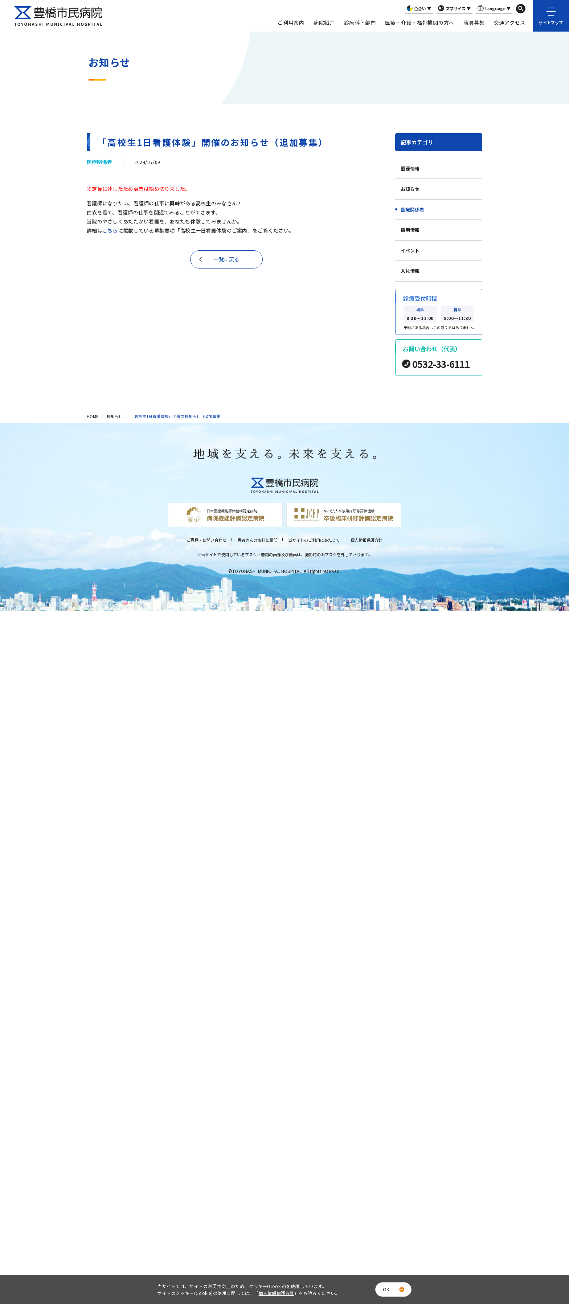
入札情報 (410, 270)
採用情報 (410, 229)
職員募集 (474, 22)
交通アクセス (509, 22)
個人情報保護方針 (366, 540)
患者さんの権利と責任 (257, 540)
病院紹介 (324, 22)
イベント (410, 250)
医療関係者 (412, 209)
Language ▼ (493, 8)
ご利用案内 (291, 22)
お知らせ (410, 188)
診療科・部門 (360, 22)
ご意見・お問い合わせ (206, 540)
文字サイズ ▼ (454, 8)
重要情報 (410, 168)
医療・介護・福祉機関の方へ (419, 22)
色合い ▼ (418, 8)
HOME (92, 416)
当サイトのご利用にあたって (314, 540)
